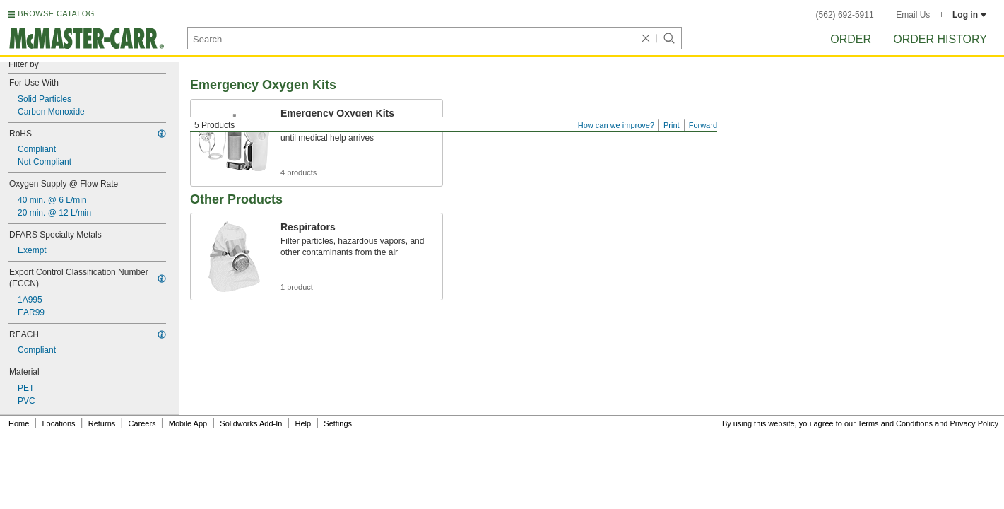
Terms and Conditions (895, 423)
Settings (338, 423)
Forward (703, 125)
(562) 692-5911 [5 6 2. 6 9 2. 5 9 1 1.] (845, 15)
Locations (59, 423)
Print (671, 125)
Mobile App (188, 423)
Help (303, 423)
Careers (141, 423)
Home (18, 423)
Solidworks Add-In (251, 423)
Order (850, 39)
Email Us (913, 15)
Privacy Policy (974, 423)
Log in (969, 15)
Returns (102, 423)
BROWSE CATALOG (56, 13)
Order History (940, 39)
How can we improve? (616, 125)
